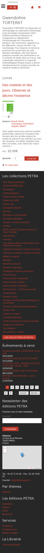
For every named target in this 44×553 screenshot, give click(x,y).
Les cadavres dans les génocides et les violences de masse (21, 244)
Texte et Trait (9, 310)
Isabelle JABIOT (18, 126)
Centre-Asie (8, 204)
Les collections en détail (19, 337)
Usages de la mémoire (13, 325)
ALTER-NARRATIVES (13, 186)
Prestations (7, 526)
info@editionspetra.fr (20, 480)
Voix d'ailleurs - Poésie (13, 332)
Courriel (7, 416)
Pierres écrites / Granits (14, 282)
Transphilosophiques (12, 317)
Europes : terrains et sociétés (16, 222)
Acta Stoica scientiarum (14, 182)
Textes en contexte (11, 314)
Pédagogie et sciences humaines (18, 271)
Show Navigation (3, 3)
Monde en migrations (12, 267)
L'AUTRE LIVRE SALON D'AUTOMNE (20, 358)
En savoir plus (11, 165)
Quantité (6, 158)
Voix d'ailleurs (9, 328)
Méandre (7, 260)
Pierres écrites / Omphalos (15, 286)
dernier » (35, 393)
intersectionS (9, 236)
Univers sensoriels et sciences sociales (21, 321)
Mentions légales (10, 533)
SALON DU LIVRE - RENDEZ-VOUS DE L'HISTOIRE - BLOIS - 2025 (21, 364)
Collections (7, 504)
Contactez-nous (9, 529)
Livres (5, 511)
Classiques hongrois (12, 208)
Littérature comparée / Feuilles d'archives (22, 249)
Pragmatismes (9, 293)
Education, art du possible (15, 215)
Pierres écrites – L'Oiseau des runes (19, 289)
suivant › (24, 393)
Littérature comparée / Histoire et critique (21, 253)
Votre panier (38, 8)
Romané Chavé (10, 296)
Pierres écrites (9, 275)
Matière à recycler (11, 256)
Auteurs (6, 507)
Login (31, 8)
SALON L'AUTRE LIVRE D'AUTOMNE (20, 371)
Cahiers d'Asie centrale (13, 197)
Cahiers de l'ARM (11, 200)
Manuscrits (7, 514)
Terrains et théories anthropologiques (20, 306)
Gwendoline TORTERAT (22, 124)
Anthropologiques (11, 193)
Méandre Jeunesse (12, 264)
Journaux (7, 239)
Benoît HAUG (17, 121)
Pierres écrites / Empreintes (15, 278)
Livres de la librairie (11, 544)
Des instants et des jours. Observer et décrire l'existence (17, 90)
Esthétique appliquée (12, 219)
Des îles (6, 211)
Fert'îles (6, 226)
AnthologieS (8, 189)
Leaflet (31, 468)
